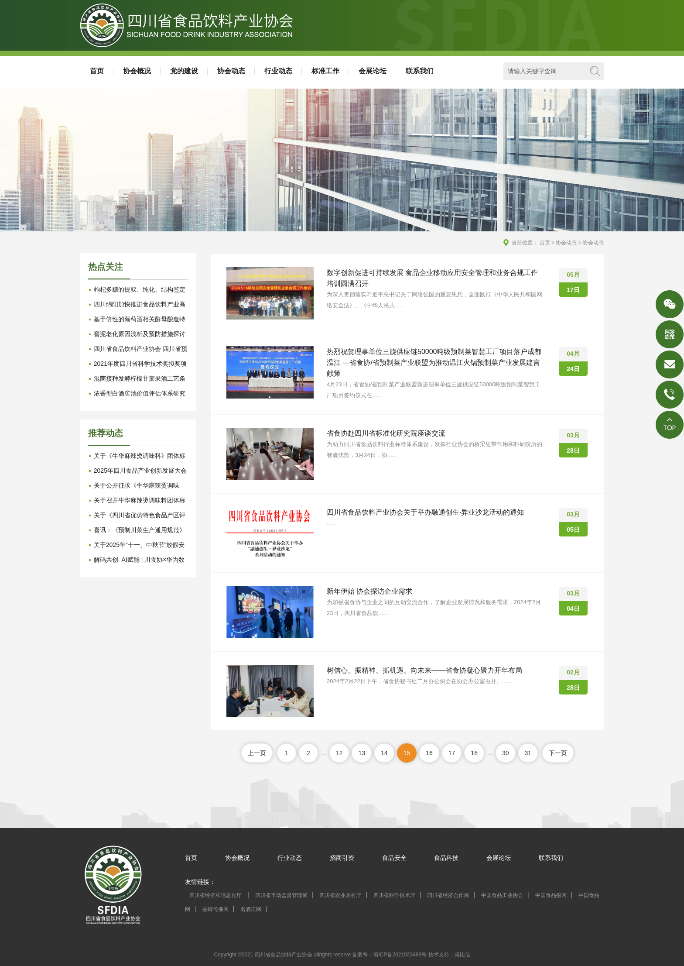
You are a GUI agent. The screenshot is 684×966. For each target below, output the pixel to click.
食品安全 (394, 857)
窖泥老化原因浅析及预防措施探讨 (139, 333)
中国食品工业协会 (502, 895)
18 (474, 752)
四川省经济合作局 (448, 895)
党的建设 (184, 71)
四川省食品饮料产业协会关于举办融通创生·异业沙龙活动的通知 (425, 512)
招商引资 (342, 857)
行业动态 (278, 71)
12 (339, 752)
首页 (97, 71)
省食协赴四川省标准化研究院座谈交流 (386, 433)
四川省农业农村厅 (340, 895)
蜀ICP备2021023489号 (400, 955)
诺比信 (462, 955)
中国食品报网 (551, 895)
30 (505, 752)
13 (361, 752)
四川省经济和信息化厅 (216, 895)
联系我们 (420, 71)
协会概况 (137, 71)
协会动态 (231, 71)
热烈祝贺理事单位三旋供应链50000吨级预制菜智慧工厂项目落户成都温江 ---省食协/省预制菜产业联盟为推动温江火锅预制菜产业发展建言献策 (434, 362)
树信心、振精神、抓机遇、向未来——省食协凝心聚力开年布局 (424, 670)
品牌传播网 (215, 909)
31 (528, 752)
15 (407, 752)
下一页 (558, 752)
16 (429, 752)
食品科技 (446, 857)
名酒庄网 (250, 909)
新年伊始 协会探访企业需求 (369, 591)
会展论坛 (372, 71)
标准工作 (325, 71)
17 (451, 752)
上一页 (257, 752)
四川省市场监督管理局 (281, 895)
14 (384, 752)
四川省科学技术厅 (394, 895)
